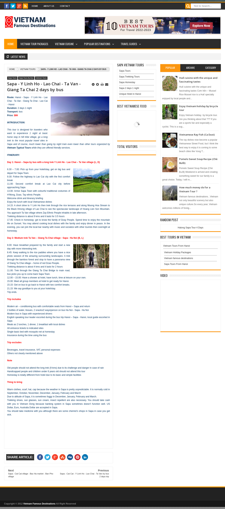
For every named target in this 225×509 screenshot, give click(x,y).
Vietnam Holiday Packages (190, 253)
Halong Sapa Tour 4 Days (190, 227)
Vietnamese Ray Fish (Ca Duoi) (197, 134)
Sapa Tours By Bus (26, 78)
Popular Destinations (97, 44)
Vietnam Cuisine (64, 44)
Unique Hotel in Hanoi (130, 94)
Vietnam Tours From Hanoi (176, 246)
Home (35, 6)
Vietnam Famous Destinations (39, 503)
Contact (65, 6)
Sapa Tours (12, 78)
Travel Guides (129, 44)
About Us (49, 6)
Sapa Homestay (127, 82)
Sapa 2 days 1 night (129, 88)
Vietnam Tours (27, 69)
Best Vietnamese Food (132, 106)
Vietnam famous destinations (178, 258)
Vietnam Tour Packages (34, 44)
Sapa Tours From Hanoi (176, 264)
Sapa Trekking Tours (129, 76)
